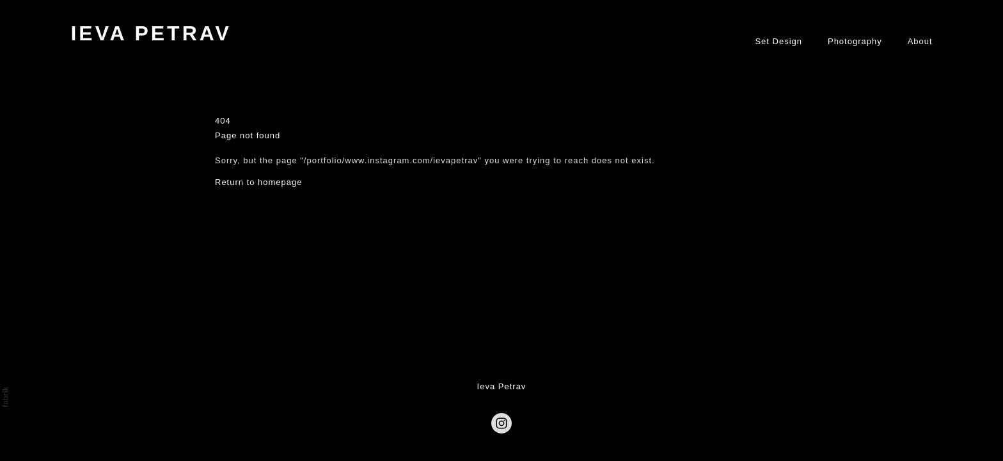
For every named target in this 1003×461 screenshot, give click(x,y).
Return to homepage (259, 181)
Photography (855, 41)
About (920, 41)
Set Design (778, 41)
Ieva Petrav (501, 386)
